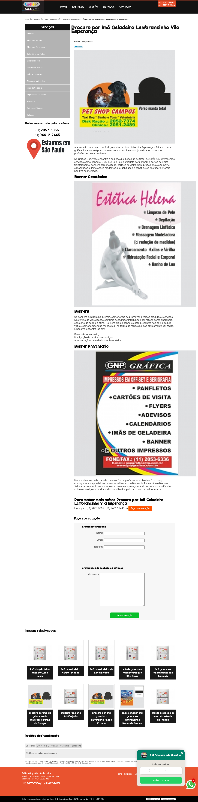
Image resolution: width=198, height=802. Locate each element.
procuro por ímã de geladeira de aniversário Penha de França (40, 718)
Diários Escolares (34, 74)
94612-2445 (168, 5)
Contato (125, 6)
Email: (121, 540)
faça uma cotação (140, 508)
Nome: (120, 533)
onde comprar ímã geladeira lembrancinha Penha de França (132, 718)
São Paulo (64, 746)
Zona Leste (76, 746)
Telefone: (119, 547)
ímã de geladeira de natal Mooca (101, 671)
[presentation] (102, 558)
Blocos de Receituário (36, 47)
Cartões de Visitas (34, 68)
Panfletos (31, 101)
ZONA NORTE (43, 746)
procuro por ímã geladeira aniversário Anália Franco (101, 718)
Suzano (54, 746)
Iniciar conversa (161, 780)
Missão (93, 6)
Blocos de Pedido (34, 40)
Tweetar (78, 46)
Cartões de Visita (34, 61)
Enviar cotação (124, 615)
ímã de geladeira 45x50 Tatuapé (70, 671)
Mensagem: (116, 589)
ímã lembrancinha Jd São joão (70, 715)
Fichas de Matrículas (36, 81)
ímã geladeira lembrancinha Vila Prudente (163, 673)
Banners (30, 34)
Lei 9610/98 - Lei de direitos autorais (78, 763)
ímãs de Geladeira (34, 88)
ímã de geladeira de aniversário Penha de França (162, 716)
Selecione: (30, 746)
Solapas (30, 115)
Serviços (109, 6)
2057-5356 (168, 2)
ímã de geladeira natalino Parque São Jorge (132, 673)
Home (63, 6)
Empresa (78, 6)
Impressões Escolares (36, 95)
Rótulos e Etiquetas (35, 108)
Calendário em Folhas (36, 54)
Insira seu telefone (160, 764)
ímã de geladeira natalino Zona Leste (40, 673)
